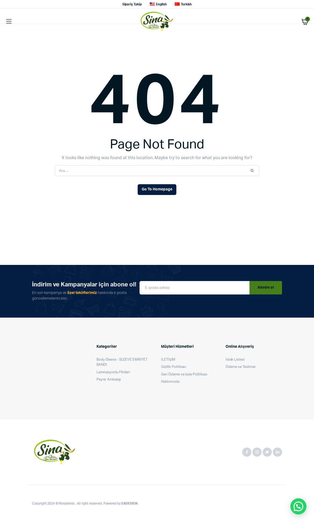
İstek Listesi (235, 359)
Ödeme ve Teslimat (241, 367)
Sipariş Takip (132, 4)
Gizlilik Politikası (173, 367)
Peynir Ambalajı (109, 379)
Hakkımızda (170, 381)
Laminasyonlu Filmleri (113, 372)
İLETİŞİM (168, 359)
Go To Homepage (157, 189)
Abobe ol (266, 287)
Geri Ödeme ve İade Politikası (184, 374)
